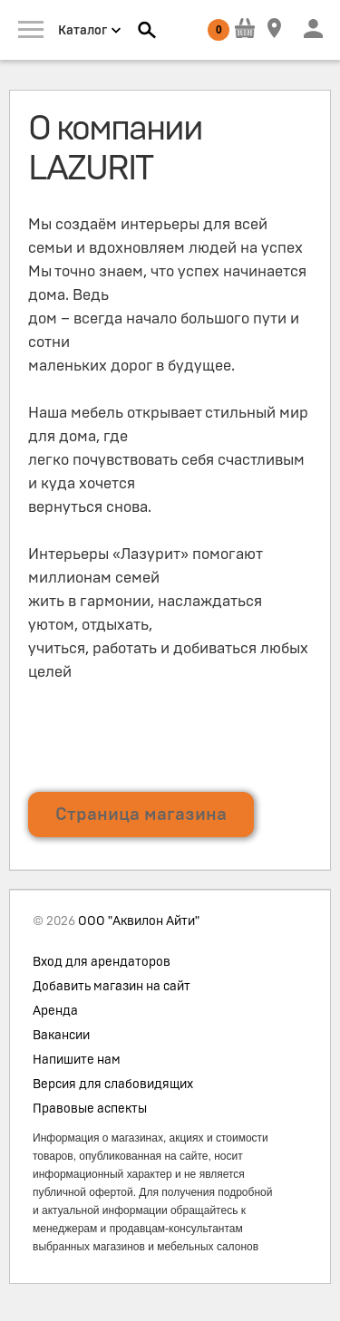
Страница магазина (141, 814)
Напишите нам (77, 1060)
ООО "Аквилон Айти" (138, 921)
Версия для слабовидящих (113, 1084)
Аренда (55, 1011)
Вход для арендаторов (101, 962)
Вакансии (61, 1035)
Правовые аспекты (90, 1109)
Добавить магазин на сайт (111, 986)
